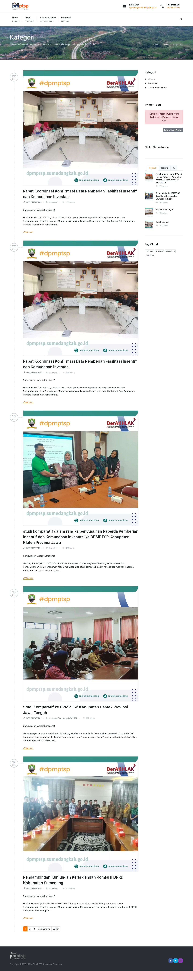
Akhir (56, 929)
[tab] (173, 168)
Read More (28, 232)
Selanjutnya (44, 929)
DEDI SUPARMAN (32, 202)
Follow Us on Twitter (173, 130)
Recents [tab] (164, 168)
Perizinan (149, 251)
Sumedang (63, 718)
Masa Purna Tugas (164, 209)
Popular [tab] (152, 168)
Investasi (53, 202)
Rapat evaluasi (162, 222)
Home (155, 45)
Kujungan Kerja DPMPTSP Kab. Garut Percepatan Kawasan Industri (167, 196)
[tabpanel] (164, 203)
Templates (165, 45)
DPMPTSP (72, 718)
